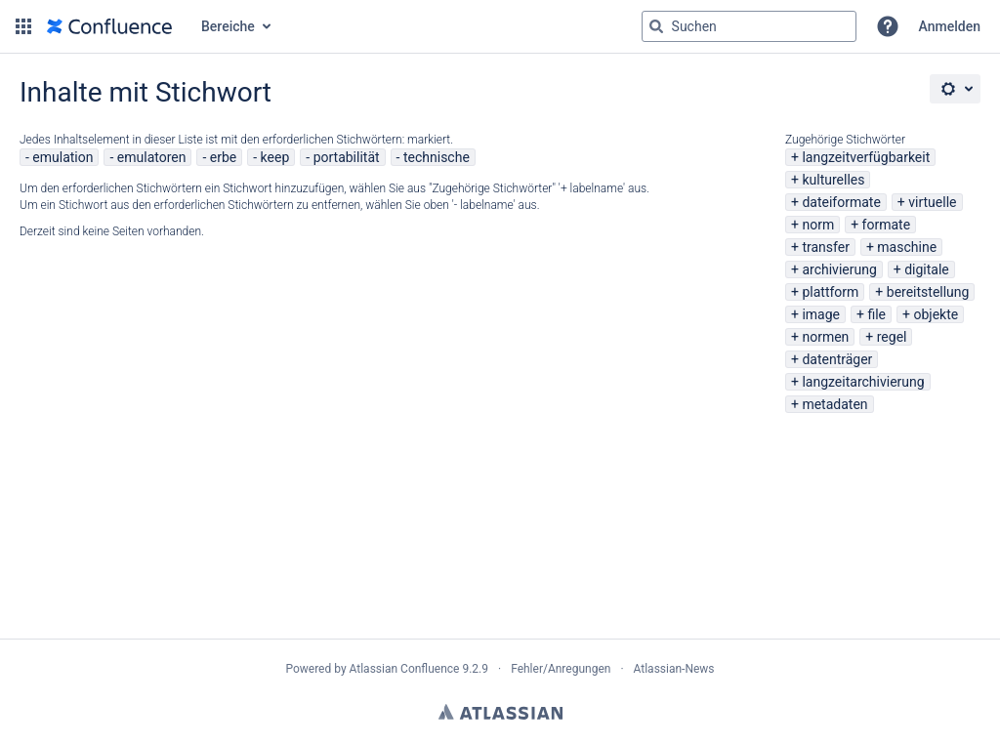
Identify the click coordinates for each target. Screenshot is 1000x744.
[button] (23, 26)
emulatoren (152, 157)
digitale (926, 269)
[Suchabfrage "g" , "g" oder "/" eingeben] (749, 26)
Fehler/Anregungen (560, 669)
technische (436, 157)
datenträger (837, 359)
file (876, 314)
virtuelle (932, 202)
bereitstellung (928, 292)
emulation (62, 157)
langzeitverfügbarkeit (866, 157)
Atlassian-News (674, 669)
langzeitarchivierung (863, 382)
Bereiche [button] (228, 26)
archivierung (839, 269)
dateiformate (841, 202)
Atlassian (500, 711)
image (821, 314)
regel (892, 337)
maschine (907, 247)
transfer (826, 247)
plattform (830, 292)
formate (886, 224)
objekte (935, 314)
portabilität (346, 157)
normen (825, 337)
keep (275, 157)
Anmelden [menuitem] (949, 26)
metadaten (834, 404)
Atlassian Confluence (405, 669)
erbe (223, 157)
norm (818, 224)
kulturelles (833, 179)
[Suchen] (656, 26)
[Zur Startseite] (109, 26)
